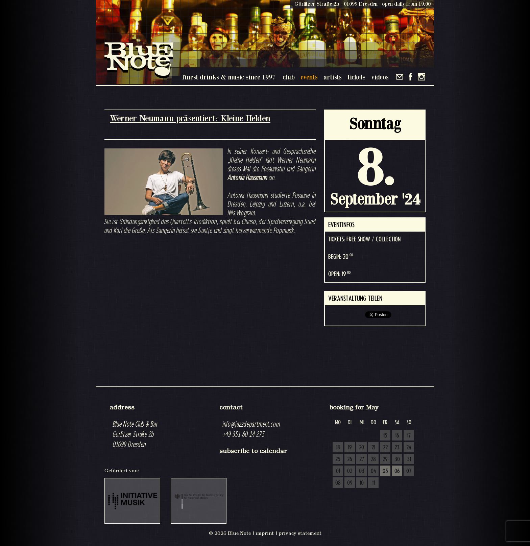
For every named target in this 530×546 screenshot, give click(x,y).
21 (373, 448)
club (289, 77)
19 (350, 448)
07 (408, 471)
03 (361, 471)
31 (409, 459)
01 (338, 471)
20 (361, 448)
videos (380, 77)
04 (373, 471)
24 (408, 448)
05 (385, 471)
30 (397, 459)
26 (349, 459)
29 (385, 459)
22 (385, 448)
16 (397, 436)
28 (373, 459)
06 (397, 471)
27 (361, 459)
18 (338, 448)
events (309, 77)
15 (385, 436)
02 (349, 471)
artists (332, 77)
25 (337, 459)
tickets (356, 77)
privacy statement (300, 533)
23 (397, 448)
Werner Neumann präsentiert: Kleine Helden (190, 118)
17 (409, 436)
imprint (265, 533)
